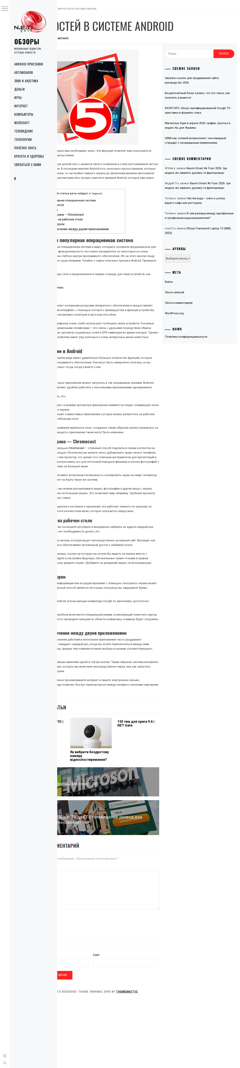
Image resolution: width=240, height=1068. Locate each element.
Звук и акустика (26, 81)
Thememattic (164, 1060)
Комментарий (69, 917)
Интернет (21, 106)
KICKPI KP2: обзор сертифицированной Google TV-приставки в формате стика (203, 110)
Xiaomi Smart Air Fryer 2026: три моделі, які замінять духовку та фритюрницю (205, 177)
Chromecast (114, 489)
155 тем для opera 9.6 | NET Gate (154, 778)
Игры (18, 97)
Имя (64, 986)
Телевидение (23, 131)
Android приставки (28, 64)
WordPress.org (187, 331)
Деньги (19, 89)
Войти (182, 300)
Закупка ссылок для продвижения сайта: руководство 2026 (205, 80)
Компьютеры (23, 114)
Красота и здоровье (29, 156)
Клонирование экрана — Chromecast (93, 219)
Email (64, 1005)
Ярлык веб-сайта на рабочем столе (93, 224)
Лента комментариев (192, 321)
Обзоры (26, 41)
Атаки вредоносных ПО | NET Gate (76, 778)
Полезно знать (25, 148)
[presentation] (89, 972)
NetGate (100, 38)
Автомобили (23, 72)
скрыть (125, 197)
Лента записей (187, 310)
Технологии (23, 139)
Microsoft (22, 122)
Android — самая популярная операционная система (97, 205)
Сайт (63, 1023)
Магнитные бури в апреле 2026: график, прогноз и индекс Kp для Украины (204, 125)
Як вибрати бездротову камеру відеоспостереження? (117, 811)
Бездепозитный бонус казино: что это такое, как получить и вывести (203, 95)
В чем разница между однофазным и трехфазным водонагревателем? (203, 231)
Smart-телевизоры (88, 306)
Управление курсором (84, 229)
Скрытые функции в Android (81, 209)
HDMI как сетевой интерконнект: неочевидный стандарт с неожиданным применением (204, 142)
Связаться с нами (27, 164)
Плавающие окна (80, 214)
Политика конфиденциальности (199, 355)
